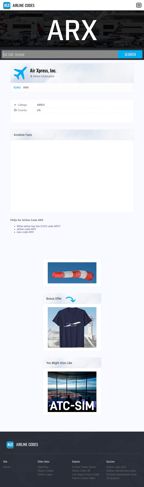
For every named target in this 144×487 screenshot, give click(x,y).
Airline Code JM (81, 470)
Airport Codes (46, 470)
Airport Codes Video (83, 478)
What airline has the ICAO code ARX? (39, 226)
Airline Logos (45, 474)
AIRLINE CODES (18, 5)
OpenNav (43, 467)
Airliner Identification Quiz (121, 470)
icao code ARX (25, 232)
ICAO (17, 87)
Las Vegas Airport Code (85, 474)
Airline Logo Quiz (116, 467)
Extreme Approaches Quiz (121, 474)
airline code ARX (26, 229)
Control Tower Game (84, 467)
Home (6, 467)
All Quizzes (112, 478)
